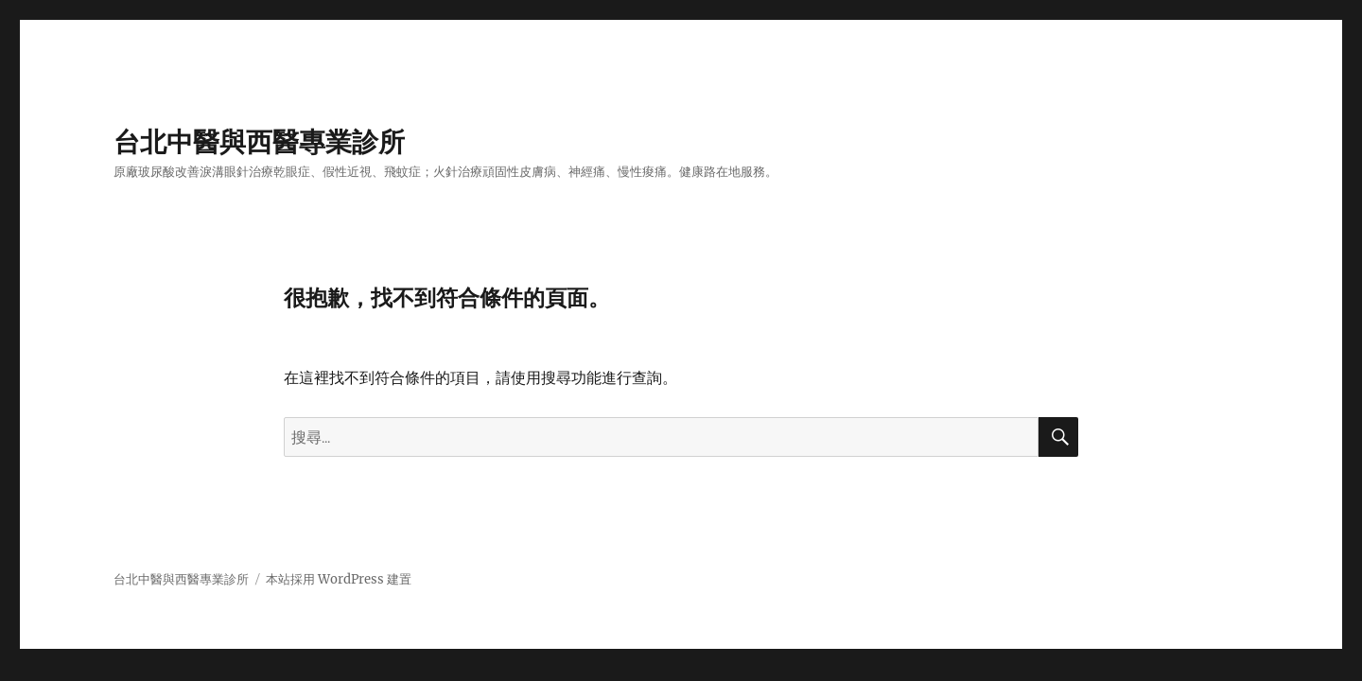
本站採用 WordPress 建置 (338, 579)
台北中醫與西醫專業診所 (259, 142)
